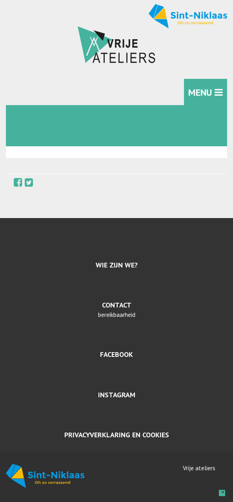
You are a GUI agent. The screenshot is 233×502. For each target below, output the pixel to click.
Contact (116, 304)
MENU (205, 92)
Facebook (116, 354)
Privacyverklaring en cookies (116, 434)
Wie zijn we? (117, 264)
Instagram (116, 394)
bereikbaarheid (116, 314)
